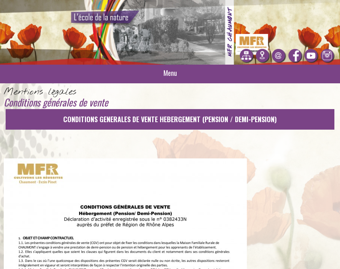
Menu (170, 73)
